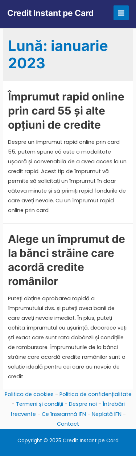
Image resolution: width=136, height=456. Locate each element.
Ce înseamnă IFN (64, 414)
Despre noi (83, 404)
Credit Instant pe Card (50, 13)
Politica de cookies (29, 394)
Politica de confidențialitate (95, 394)
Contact (68, 423)
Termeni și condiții (39, 404)
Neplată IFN (106, 414)
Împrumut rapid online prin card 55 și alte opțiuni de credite (66, 110)
